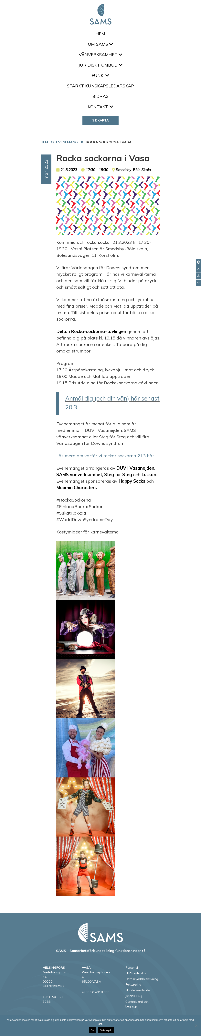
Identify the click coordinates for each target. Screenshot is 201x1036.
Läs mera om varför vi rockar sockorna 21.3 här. (105, 455)
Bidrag (100, 96)
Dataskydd (106, 1030)
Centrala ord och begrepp (137, 1004)
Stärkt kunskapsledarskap (100, 86)
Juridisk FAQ (133, 996)
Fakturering (133, 984)
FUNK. (100, 75)
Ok (92, 1030)
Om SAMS (100, 44)
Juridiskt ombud (100, 65)
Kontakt (100, 106)
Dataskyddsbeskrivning (141, 979)
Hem (100, 33)
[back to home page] (100, 932)
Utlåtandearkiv (135, 973)
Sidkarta (100, 120)
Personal (131, 967)
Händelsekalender (138, 990)
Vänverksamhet (100, 54)
